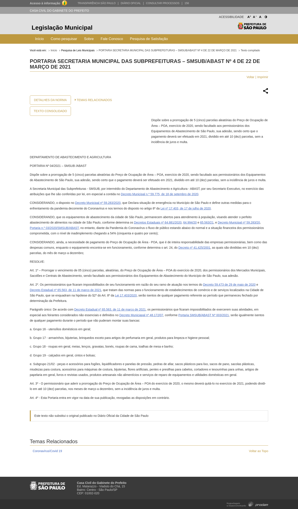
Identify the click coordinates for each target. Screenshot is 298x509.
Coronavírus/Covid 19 (47, 451)
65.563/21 (206, 222)
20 (119, 203)
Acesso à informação (45, 3)
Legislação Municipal (62, 27)
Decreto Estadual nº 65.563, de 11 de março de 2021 (65, 290)
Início (39, 39)
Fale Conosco (112, 39)
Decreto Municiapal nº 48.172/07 (141, 315)
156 (186, 3)
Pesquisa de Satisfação (149, 39)
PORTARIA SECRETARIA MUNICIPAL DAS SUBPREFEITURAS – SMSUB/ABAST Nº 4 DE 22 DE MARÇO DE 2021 (168, 50)
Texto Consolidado (50, 111)
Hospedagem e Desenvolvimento (247, 503)
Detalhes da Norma (50, 100)
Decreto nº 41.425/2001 (194, 247)
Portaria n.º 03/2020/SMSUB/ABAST (54, 228)
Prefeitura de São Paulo (252, 28)
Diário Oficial (131, 3)
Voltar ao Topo (258, 451)
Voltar (250, 77)
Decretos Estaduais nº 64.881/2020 (158, 222)
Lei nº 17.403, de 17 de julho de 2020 (185, 208)
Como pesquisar (64, 39)
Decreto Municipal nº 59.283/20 (96, 203)
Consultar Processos (162, 3)
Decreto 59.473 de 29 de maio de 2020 (229, 284)
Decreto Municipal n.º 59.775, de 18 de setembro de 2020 (159, 194)
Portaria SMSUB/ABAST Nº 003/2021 (203, 315)
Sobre (89, 39)
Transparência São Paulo (97, 3)
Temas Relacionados (94, 100)
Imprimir (262, 77)
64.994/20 (190, 222)
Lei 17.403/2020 (126, 295)
